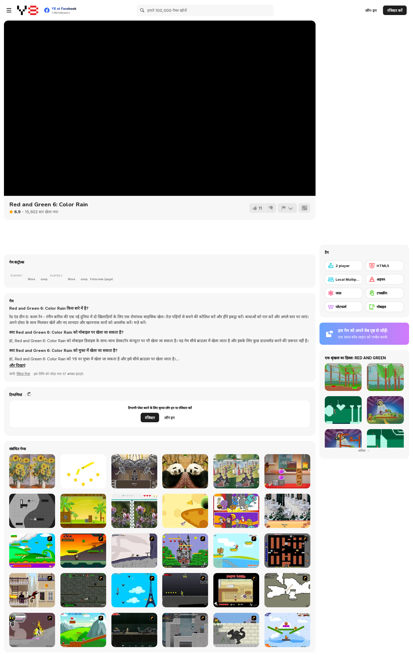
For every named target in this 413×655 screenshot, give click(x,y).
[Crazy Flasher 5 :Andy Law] (134, 630)
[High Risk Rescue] (32, 590)
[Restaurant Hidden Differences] (287, 511)
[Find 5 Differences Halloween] (236, 511)
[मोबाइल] (385, 307)
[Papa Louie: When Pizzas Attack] (236, 590)
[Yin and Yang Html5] (32, 511)
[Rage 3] (32, 630)
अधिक (364, 451)
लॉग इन (169, 417)
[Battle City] (287, 550)
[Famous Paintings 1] (32, 471)
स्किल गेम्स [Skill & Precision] (23, 374)
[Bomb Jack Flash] (185, 550)
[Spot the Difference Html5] (134, 511)
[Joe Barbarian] (83, 550)
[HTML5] (385, 265)
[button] (17, 365)
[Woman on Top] (134, 590)
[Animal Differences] (185, 471)
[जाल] (344, 293)
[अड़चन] (385, 279)
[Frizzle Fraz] (83, 630)
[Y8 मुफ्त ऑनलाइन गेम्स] (27, 10)
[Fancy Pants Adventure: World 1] (134, 550)
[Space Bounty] (83, 590)
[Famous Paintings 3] (236, 471)
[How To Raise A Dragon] (236, 630)
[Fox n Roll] (287, 630)
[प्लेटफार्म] (344, 307)
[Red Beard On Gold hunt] (236, 550)
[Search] (142, 10)
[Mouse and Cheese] (287, 471)
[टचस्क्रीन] (385, 293)
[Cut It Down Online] (83, 471)
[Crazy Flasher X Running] (185, 590)
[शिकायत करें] (287, 208)
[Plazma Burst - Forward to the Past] (185, 630)
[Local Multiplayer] (344, 279)
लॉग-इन (371, 10)
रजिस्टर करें (394, 10)
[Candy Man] (32, 550)
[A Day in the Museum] (134, 471)
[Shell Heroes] (83, 511)
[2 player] (344, 265)
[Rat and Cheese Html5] (185, 511)
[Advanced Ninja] (287, 590)
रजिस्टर (150, 417)
